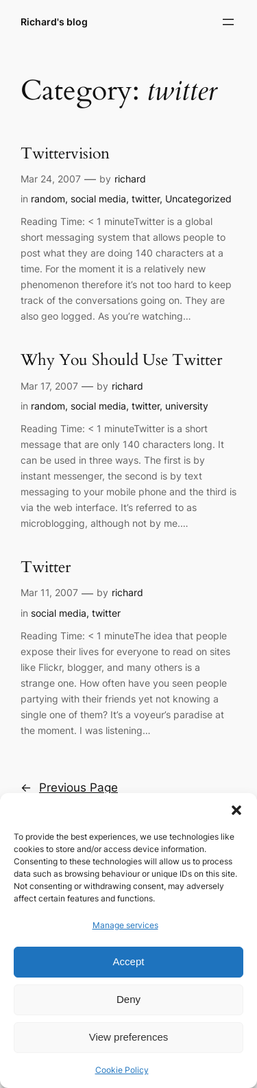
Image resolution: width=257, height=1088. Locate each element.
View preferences (129, 1037)
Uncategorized (198, 198)
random (48, 198)
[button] (236, 810)
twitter (146, 198)
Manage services (125, 925)
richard (130, 179)
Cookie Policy (122, 1070)
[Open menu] (228, 22)
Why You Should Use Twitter (121, 360)
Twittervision (65, 154)
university (186, 406)
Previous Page (69, 787)
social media (98, 198)
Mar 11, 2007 (49, 592)
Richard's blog (54, 21)
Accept (129, 961)
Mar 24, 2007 (51, 179)
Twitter (46, 567)
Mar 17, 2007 (49, 386)
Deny (128, 999)
